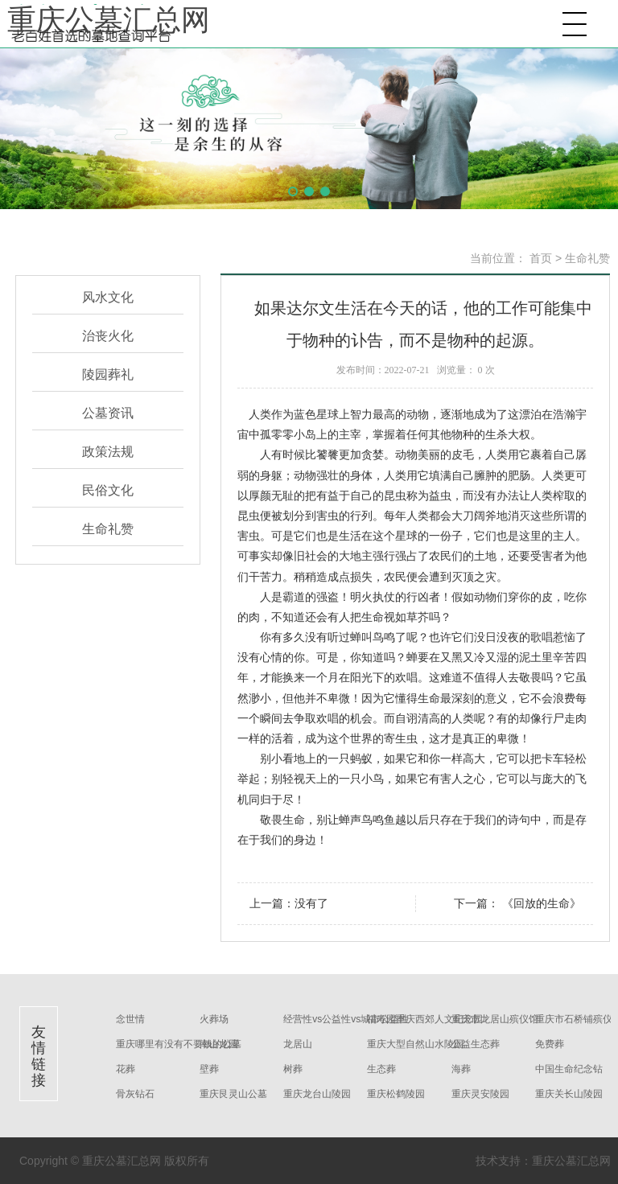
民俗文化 (108, 490)
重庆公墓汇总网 (108, 20)
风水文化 (108, 297)
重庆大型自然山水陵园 (415, 1044)
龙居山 (297, 1044)
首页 (540, 258)
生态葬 (381, 1069)
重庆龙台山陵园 (317, 1094)
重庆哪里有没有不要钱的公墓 (178, 1044)
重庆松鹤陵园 (396, 1094)
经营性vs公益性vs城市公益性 (346, 1019)
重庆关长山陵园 (569, 1094)
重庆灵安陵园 (480, 1094)
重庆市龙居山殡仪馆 (494, 1019)
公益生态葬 (475, 1044)
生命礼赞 (108, 529)
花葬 (125, 1069)
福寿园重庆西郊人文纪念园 (425, 1019)
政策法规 (108, 451)
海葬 (461, 1069)
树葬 (293, 1069)
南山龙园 (219, 1044)
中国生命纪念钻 (569, 1069)
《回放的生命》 (540, 903)
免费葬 (549, 1044)
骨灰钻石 (135, 1094)
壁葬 (209, 1069)
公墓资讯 (108, 413)
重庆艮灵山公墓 (233, 1094)
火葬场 (214, 1019)
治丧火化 (108, 336)
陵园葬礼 (108, 374)
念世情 (130, 1019)
